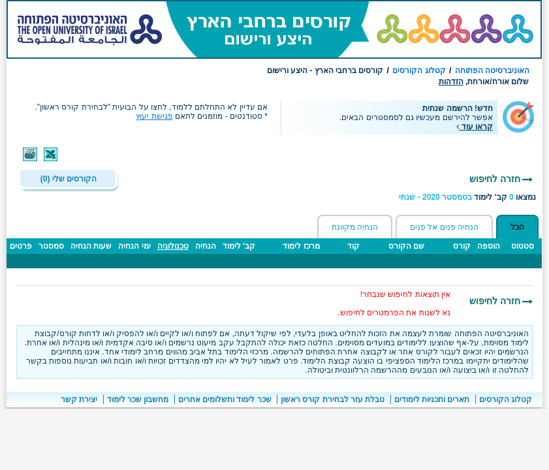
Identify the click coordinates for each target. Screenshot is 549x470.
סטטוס (522, 246)
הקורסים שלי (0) (68, 178)
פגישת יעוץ (154, 116)
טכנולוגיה (173, 246)
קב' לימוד (239, 246)
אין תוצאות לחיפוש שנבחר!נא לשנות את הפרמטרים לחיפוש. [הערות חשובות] (393, 303)
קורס (462, 246)
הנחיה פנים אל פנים (444, 227)
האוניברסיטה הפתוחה (492, 70)
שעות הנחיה (91, 246)
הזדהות (451, 81)
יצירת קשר (79, 399)
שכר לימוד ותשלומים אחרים (225, 399)
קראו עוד (474, 126)
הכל (517, 227)
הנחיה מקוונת (355, 227)
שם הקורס (406, 246)
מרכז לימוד (301, 246)
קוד (353, 246)
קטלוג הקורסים (418, 70)
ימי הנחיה (134, 246)
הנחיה (205, 246)
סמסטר (51, 246)
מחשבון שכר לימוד (138, 399)
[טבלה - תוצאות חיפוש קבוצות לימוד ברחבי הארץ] (274, 259)
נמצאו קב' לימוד (467, 197)
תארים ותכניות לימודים (432, 399)
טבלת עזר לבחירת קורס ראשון (332, 399)
